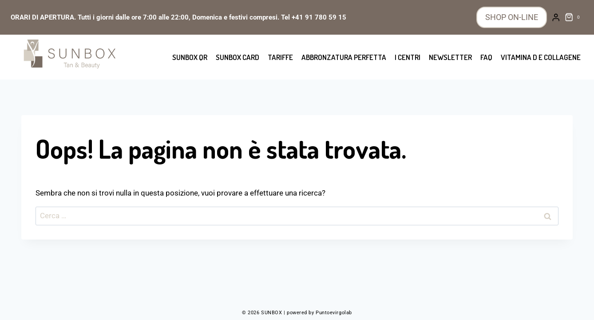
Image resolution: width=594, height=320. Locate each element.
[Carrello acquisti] (574, 17)
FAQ (486, 57)
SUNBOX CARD (237, 57)
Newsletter (450, 57)
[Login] (555, 17)
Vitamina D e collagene (541, 57)
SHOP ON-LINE (511, 17)
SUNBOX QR (189, 57)
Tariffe (280, 57)
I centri (407, 57)
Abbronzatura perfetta (343, 57)
